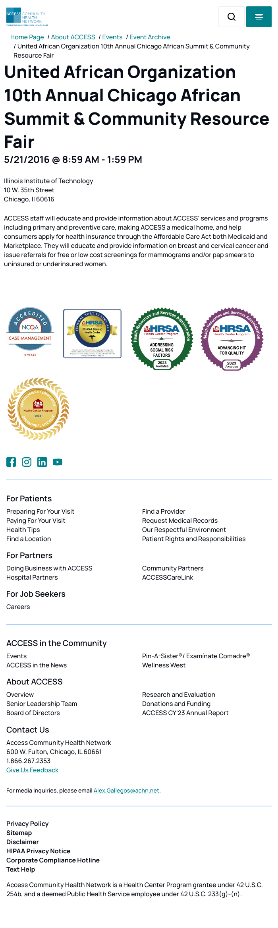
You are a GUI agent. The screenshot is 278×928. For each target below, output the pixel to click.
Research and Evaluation (178, 694)
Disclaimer (22, 841)
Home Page (27, 37)
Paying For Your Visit (36, 520)
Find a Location (28, 538)
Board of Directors (33, 712)
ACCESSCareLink (167, 577)
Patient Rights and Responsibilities (194, 538)
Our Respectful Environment (184, 529)
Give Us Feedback (32, 770)
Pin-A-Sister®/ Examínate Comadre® (196, 656)
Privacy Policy (27, 823)
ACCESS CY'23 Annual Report (185, 712)
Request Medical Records (180, 520)
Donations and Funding (176, 703)
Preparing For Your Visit (40, 511)
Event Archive (149, 37)
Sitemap (19, 832)
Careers (18, 606)
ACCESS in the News (36, 665)
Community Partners (173, 568)
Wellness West (164, 665)
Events (112, 37)
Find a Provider (163, 511)
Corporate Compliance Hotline (53, 860)
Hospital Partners (32, 577)
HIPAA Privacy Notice (38, 851)
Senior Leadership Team (41, 703)
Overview (20, 694)
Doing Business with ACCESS (49, 568)
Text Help (20, 869)
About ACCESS (73, 37)
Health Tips (23, 529)
